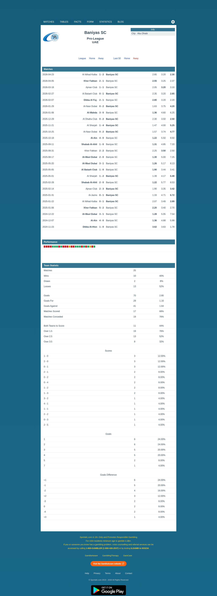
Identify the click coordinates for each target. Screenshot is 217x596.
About (117, 573)
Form (90, 22)
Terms (108, 573)
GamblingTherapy (110, 555)
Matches (48, 22)
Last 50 (117, 58)
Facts (77, 22)
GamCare (127, 555)
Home (92, 58)
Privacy (97, 573)
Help (87, 573)
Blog (121, 22)
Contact (128, 573)
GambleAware (91, 555)
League (82, 58)
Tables (64, 22)
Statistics (105, 22)
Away (101, 58)
